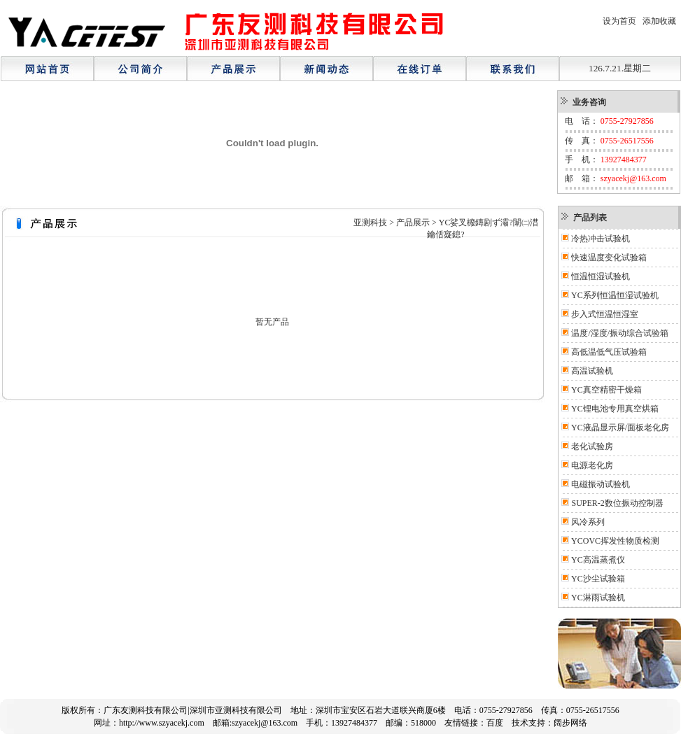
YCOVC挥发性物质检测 (615, 541)
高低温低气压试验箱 (609, 352)
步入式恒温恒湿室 (604, 314)
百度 (494, 723)
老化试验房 (592, 446)
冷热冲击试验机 (600, 239)
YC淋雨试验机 (598, 597)
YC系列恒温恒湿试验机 (615, 295)
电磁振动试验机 (600, 484)
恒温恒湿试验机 (600, 276)
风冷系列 (588, 522)
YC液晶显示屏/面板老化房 (620, 427)
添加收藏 (659, 21)
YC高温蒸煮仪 (598, 560)
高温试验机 (592, 371)
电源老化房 (592, 465)
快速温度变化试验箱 (609, 257)
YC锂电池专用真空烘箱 (615, 409)
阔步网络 (570, 723)
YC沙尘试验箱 (598, 579)
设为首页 (619, 21)
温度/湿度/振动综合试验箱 (619, 333)
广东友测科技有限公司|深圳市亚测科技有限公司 (192, 710)
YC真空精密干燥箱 (606, 390)
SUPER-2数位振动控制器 (617, 503)
